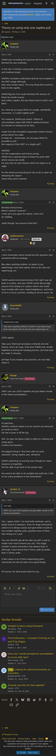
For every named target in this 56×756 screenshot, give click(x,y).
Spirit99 (11, 645)
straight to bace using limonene (25, 626)
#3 (54, 250)
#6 (54, 418)
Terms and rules (9, 738)
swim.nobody (13, 660)
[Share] (50, 54)
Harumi (11, 688)
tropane (7, 32)
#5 (54, 386)
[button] (5, 588)
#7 (54, 500)
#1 (54, 55)
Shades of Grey (10, 734)
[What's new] (46, 3)
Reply (51, 183)
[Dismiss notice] (51, 11)
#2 (54, 202)
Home (40, 738)
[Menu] (4, 3)
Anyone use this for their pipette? (26, 685)
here (31, 14)
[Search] (52, 3)
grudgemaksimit (14, 676)
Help (34, 738)
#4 (54, 316)
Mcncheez (12, 629)
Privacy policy (24, 738)
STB (19, 629)
